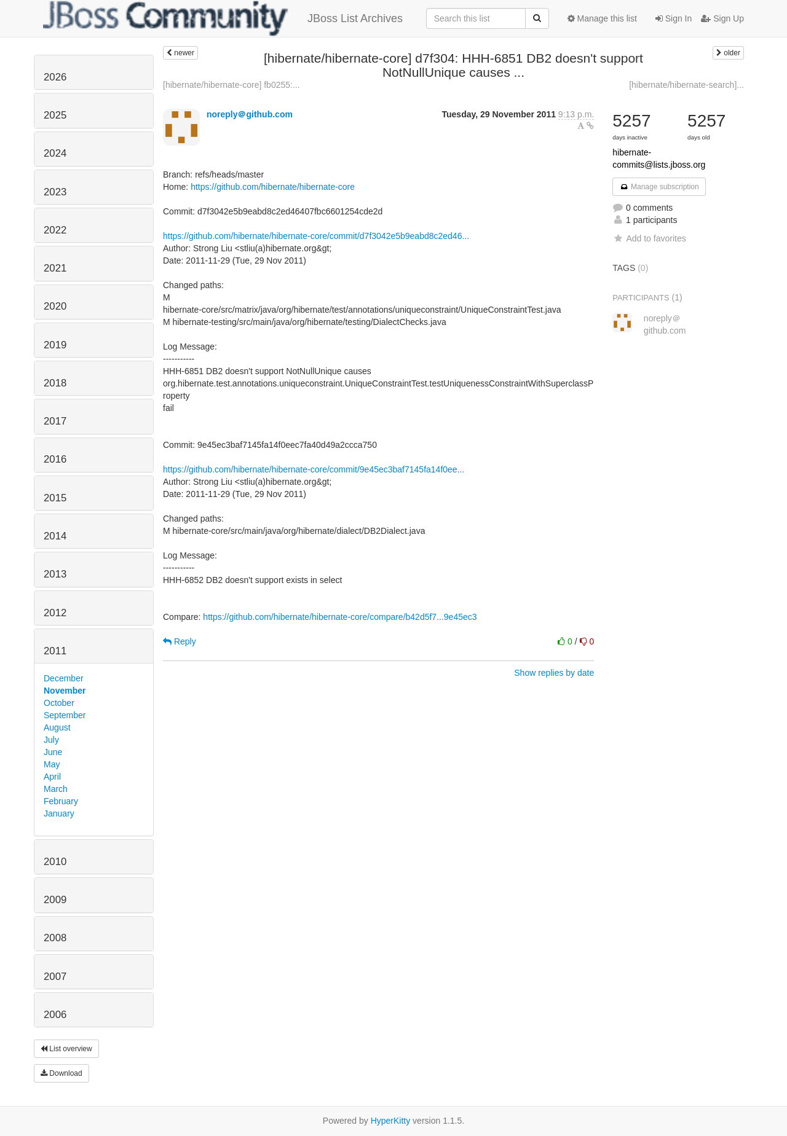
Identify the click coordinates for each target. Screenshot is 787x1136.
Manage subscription (659, 186)
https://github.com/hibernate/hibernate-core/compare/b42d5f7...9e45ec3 (340, 617)
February (61, 801)
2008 (55, 938)
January (59, 813)
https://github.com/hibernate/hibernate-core (273, 187)
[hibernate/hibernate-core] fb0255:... (231, 85)
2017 (55, 421)
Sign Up (722, 18)
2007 (55, 976)
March (56, 789)
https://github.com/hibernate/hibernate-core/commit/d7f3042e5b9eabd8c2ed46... (316, 236)
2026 (55, 77)
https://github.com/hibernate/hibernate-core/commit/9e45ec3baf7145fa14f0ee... (313, 469)
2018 (55, 383)
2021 (55, 268)
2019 (55, 345)
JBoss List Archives (223, 18)
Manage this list (602, 18)
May (52, 764)
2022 (55, 230)
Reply (179, 641)
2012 (55, 613)
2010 (55, 862)
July (51, 740)
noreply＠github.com (250, 114)
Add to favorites (649, 238)
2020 (55, 306)
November (64, 690)
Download (61, 1073)
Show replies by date (554, 673)
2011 (55, 651)
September (64, 715)
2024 (55, 153)
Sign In (673, 18)
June (53, 752)
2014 (55, 536)
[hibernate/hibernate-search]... (686, 85)
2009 (55, 900)
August (57, 727)
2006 (55, 1014)
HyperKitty (391, 1121)
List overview (66, 1048)
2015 (55, 498)
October (59, 703)
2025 (55, 115)
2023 (55, 192)
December (64, 678)
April (52, 776)
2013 (55, 574)
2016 (55, 459)
